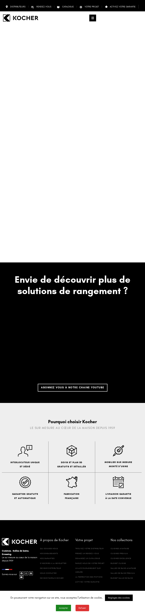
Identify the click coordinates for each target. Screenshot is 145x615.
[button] (92, 18)
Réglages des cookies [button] (119, 597)
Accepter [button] (63, 608)
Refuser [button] (82, 608)
